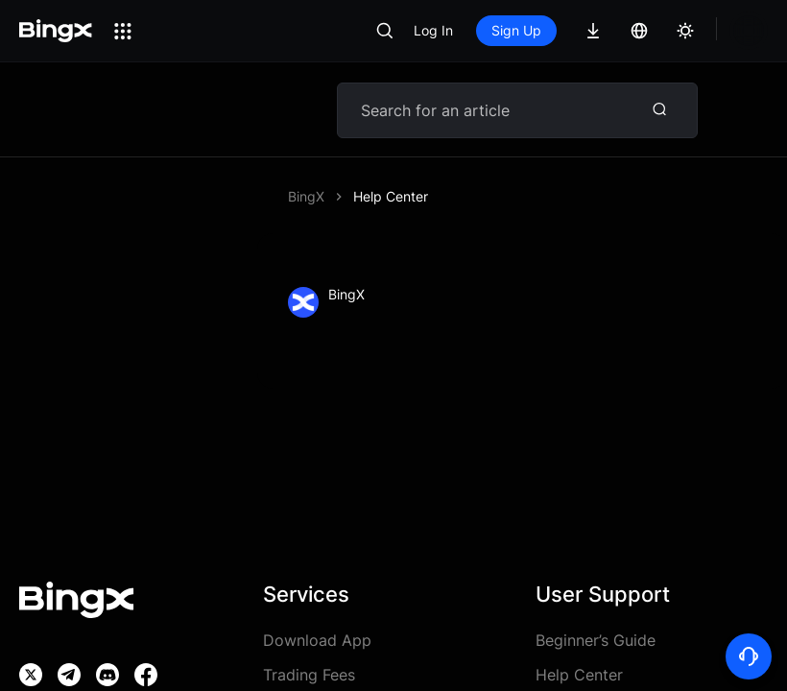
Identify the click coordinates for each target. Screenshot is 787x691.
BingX (306, 196)
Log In (433, 30)
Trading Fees (309, 674)
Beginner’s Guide (596, 640)
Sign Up (516, 30)
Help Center (390, 196)
